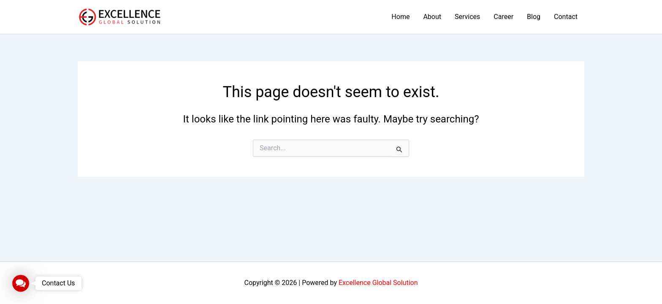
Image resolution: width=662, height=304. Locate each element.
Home (400, 17)
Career (503, 17)
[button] (20, 283)
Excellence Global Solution (378, 283)
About (432, 17)
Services (467, 17)
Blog (533, 17)
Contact (566, 17)
